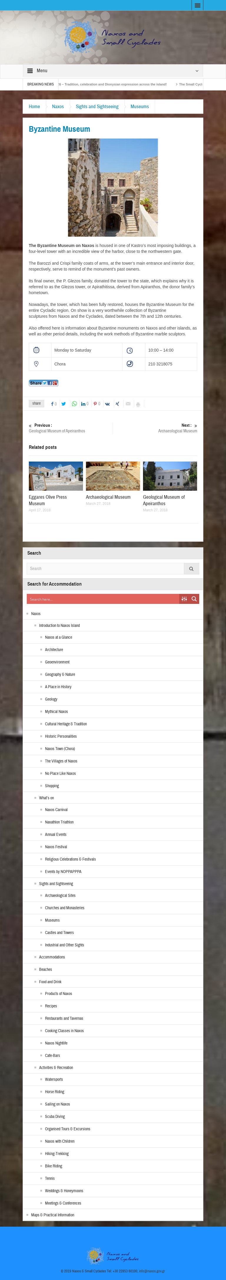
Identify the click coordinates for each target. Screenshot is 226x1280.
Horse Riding (54, 1092)
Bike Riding (53, 1166)
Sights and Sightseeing (97, 106)
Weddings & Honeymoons (64, 1191)
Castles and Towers (59, 932)
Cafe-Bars (52, 1055)
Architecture (54, 650)
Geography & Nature (60, 674)
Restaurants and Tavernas (64, 1018)
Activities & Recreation (56, 1067)
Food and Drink (50, 982)
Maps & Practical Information (52, 1215)
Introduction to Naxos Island (59, 625)
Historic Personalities (61, 736)
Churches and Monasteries (64, 908)
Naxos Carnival (56, 810)
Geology (51, 699)
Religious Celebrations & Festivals (70, 859)
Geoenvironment (57, 662)
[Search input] (103, 599)
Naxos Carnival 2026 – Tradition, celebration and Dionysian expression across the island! (115, 84)
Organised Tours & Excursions (67, 1129)
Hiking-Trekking (57, 1154)
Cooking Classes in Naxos (64, 1031)
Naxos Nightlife (56, 1043)
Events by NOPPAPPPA (63, 871)
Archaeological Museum (155, 428)
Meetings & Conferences (63, 1203)
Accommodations (52, 957)
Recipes (51, 1006)
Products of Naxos (58, 993)
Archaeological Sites (60, 895)
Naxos (58, 106)
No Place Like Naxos (60, 773)
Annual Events (56, 834)
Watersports (54, 1079)
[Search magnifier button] (194, 599)
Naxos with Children (59, 1141)
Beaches (45, 969)
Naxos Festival (56, 847)
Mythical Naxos (56, 711)
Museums (140, 106)
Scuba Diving (55, 1116)
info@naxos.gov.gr (152, 1271)
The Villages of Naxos (61, 761)
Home (34, 106)
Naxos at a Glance (58, 637)
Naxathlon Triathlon (59, 822)
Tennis (50, 1178)
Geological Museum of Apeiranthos (71, 428)
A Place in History (58, 687)
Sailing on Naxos (57, 1104)
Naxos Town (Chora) (60, 749)
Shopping (52, 786)
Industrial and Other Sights (64, 945)
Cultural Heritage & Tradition (66, 724)
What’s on (46, 798)
